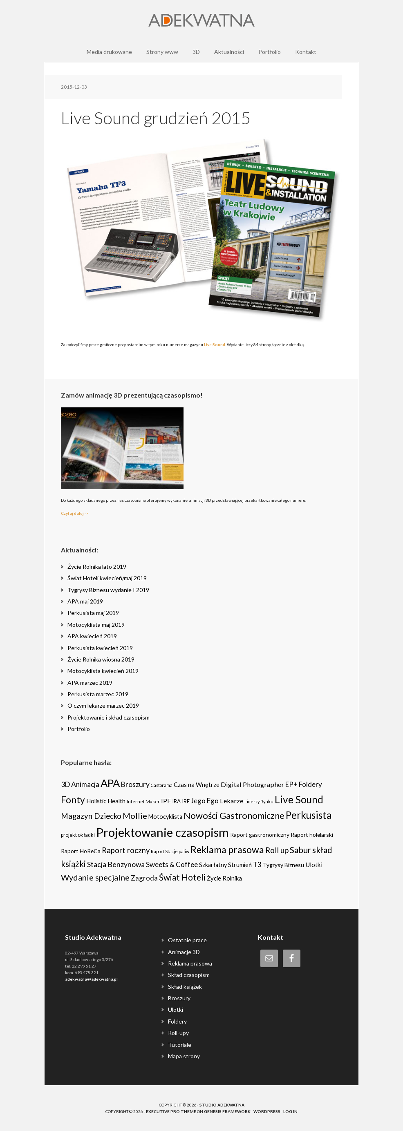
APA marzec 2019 (89, 682)
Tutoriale (179, 1044)
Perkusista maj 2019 (93, 612)
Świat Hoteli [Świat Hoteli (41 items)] (182, 877)
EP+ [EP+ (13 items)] (291, 784)
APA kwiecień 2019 (92, 636)
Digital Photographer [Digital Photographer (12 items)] (252, 784)
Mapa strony (184, 1056)
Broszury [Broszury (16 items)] (135, 784)
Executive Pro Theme (171, 1111)
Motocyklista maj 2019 (96, 624)
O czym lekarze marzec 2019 (103, 705)
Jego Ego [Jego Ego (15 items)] (205, 800)
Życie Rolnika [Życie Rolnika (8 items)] (224, 878)
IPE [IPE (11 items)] (166, 801)
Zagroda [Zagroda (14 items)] (144, 878)
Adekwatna (201, 20)
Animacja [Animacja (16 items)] (85, 784)
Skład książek (185, 986)
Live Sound (214, 344)
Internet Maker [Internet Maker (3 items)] (143, 801)
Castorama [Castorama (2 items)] (161, 785)
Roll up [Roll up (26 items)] (277, 850)
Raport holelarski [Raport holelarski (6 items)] (312, 834)
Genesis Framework (227, 1111)
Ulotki (175, 1009)
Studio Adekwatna (221, 1104)
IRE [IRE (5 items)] (186, 801)
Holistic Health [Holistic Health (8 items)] (105, 801)
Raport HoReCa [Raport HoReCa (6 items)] (81, 850)
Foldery (177, 1021)
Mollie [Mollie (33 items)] (135, 815)
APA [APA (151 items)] (110, 783)
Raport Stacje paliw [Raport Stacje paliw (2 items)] (170, 851)
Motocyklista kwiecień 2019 (103, 670)
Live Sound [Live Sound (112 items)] (299, 799)
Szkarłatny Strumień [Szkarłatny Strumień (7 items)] (225, 864)
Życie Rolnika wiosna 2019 (100, 659)
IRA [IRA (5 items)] (176, 801)
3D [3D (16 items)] (65, 784)
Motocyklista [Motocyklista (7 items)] (165, 816)
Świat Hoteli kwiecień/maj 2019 (107, 577)
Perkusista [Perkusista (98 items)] (308, 815)
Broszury (179, 998)
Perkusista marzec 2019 (97, 694)
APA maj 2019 (85, 601)
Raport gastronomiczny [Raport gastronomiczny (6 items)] (259, 834)
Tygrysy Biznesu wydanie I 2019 (108, 589)
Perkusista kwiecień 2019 (100, 647)
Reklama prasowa (190, 963)
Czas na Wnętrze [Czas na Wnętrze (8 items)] (196, 784)
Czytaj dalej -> (75, 513)
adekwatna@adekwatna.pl (91, 979)
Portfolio (78, 728)
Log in (290, 1111)
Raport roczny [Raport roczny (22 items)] (126, 850)
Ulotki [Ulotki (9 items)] (313, 864)
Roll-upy (178, 1032)
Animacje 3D (184, 951)
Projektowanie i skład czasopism (108, 717)
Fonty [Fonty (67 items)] (73, 799)
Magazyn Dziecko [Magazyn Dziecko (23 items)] (91, 815)
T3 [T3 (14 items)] (257, 864)
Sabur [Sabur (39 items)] (300, 850)
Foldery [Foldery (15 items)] (310, 784)
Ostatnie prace (187, 940)
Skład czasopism (189, 974)
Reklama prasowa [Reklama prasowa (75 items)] (227, 849)
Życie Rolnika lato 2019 (96, 566)
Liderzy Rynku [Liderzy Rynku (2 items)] (258, 801)
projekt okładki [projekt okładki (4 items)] (78, 835)
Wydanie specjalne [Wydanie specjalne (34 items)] (95, 877)
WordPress (266, 1111)
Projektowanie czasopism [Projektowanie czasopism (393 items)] (162, 832)
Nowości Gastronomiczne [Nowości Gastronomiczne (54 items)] (234, 815)
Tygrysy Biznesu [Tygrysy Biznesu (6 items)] (283, 864)
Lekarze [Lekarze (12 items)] (231, 801)
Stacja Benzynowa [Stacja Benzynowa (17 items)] (116, 864)
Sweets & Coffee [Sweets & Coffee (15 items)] (172, 864)
